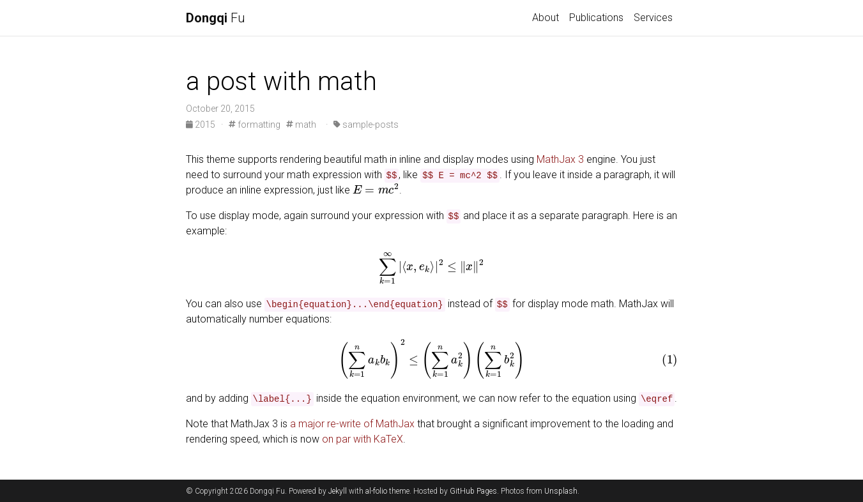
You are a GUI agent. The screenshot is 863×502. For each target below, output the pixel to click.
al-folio (376, 491)
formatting (254, 124)
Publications (596, 17)
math (301, 124)
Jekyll (337, 491)
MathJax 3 (560, 159)
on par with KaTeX (362, 439)
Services (653, 17)
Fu (215, 18)
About (545, 17)
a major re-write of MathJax (352, 424)
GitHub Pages (473, 491)
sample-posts (366, 124)
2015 (201, 124)
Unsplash (560, 491)
